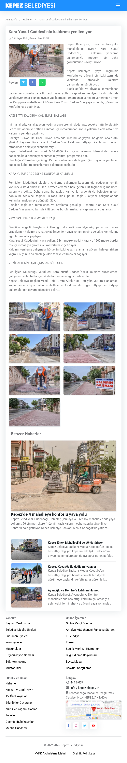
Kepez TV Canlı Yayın (19, 690)
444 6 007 (76, 682)
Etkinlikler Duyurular (19, 702)
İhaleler (10, 715)
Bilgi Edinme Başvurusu (81, 655)
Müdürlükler (13, 649)
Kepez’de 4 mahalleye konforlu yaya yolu (49, 514)
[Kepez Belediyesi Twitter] (85, 725)
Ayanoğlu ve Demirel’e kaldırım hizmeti (73, 590)
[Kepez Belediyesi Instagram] (76, 725)
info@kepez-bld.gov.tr (84, 688)
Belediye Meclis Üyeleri (21, 630)
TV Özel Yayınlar (16, 696)
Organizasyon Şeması (20, 655)
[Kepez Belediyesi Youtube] (93, 725)
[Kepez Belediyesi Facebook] (68, 725)
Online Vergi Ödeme (79, 623)
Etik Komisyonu (16, 661)
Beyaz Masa (74, 661)
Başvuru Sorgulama (78, 668)
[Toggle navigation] (118, 5)
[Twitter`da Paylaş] (23, 82)
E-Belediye (72, 636)
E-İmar (70, 642)
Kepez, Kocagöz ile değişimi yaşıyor (72, 566)
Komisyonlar (14, 642)
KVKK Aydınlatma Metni (50, 753)
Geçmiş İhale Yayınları (20, 722)
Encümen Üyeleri (17, 636)
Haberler (27, 19)
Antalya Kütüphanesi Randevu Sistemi (90, 630)
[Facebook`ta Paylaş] (32, 82)
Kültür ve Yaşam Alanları (21, 709)
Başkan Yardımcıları (19, 623)
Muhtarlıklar (13, 668)
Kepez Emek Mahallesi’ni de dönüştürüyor (76, 542)
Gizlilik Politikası (84, 753)
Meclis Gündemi (16, 728)
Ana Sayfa (11, 19)
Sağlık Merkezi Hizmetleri (83, 649)
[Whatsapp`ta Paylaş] (42, 82)
